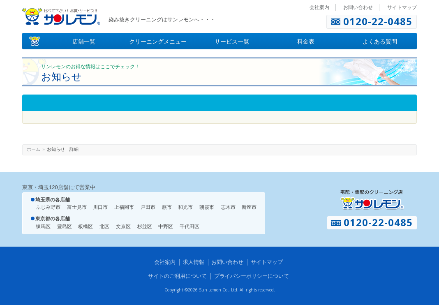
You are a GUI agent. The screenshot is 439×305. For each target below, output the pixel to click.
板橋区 (85, 226)
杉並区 (144, 226)
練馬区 (43, 226)
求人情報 (193, 262)
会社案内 (319, 7)
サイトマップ (402, 7)
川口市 (100, 207)
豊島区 (64, 226)
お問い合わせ (358, 7)
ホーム (33, 149)
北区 (104, 226)
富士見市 (77, 207)
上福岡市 (124, 207)
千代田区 (189, 226)
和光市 (185, 207)
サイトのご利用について (177, 276)
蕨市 (167, 207)
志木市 (228, 207)
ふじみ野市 (48, 207)
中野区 (165, 226)
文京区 (123, 226)
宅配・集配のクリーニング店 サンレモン (372, 199)
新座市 (249, 207)
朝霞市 (206, 207)
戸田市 (148, 207)
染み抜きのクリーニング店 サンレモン (61, 16)
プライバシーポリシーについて (251, 276)
